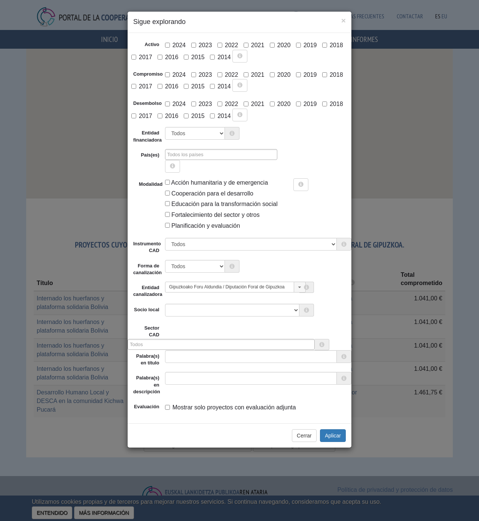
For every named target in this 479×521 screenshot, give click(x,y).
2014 (220, 57)
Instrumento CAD (147, 247)
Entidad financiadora (147, 136)
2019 (306, 45)
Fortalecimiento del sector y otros (212, 215)
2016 (168, 57)
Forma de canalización (147, 269)
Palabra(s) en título (147, 359)
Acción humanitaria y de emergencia (216, 182)
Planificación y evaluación (202, 225)
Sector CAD (151, 331)
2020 (280, 45)
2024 (175, 45)
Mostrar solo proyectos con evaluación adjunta (230, 407)
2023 (201, 45)
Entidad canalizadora (147, 291)
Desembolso (147, 103)
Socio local (146, 309)
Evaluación (146, 406)
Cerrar (304, 436)
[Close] (343, 20)
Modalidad (141, 184)
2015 (194, 57)
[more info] (239, 56)
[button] (300, 287)
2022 (227, 45)
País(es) (150, 155)
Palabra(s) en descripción (146, 384)
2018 (332, 45)
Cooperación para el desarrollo (209, 193)
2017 (141, 57)
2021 (254, 45)
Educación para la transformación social (221, 204)
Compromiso (148, 74)
